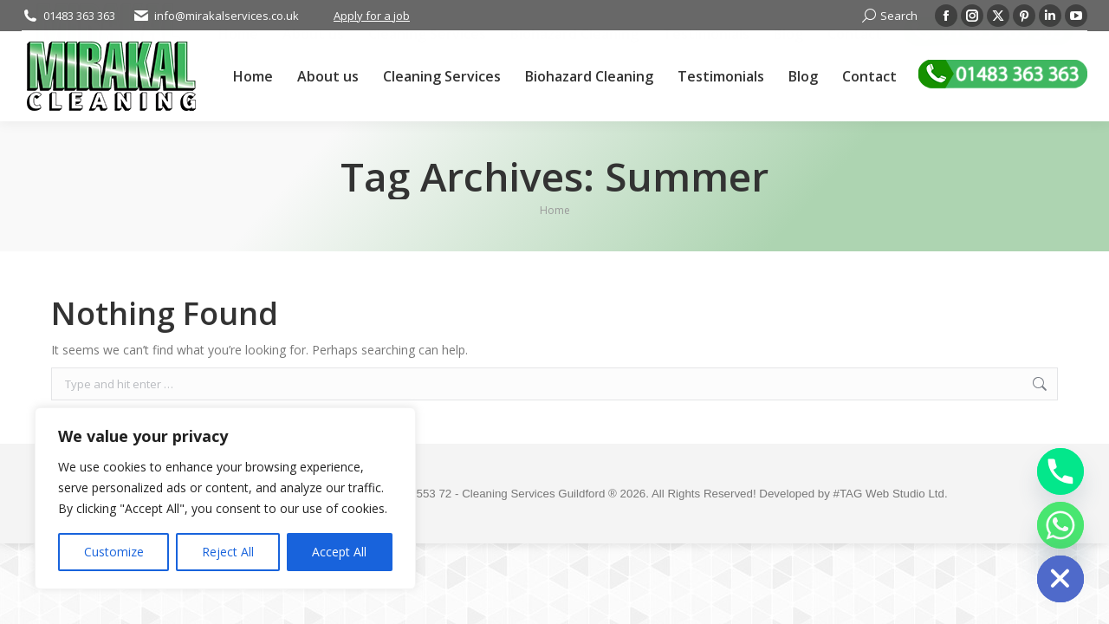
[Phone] (1060, 471)
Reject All (228, 551)
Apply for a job (372, 15)
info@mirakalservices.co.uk (226, 15)
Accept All (339, 551)
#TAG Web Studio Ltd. (890, 493)
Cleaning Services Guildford (535, 493)
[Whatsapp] (1060, 525)
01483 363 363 (79, 15)
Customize (114, 551)
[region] (225, 498)
